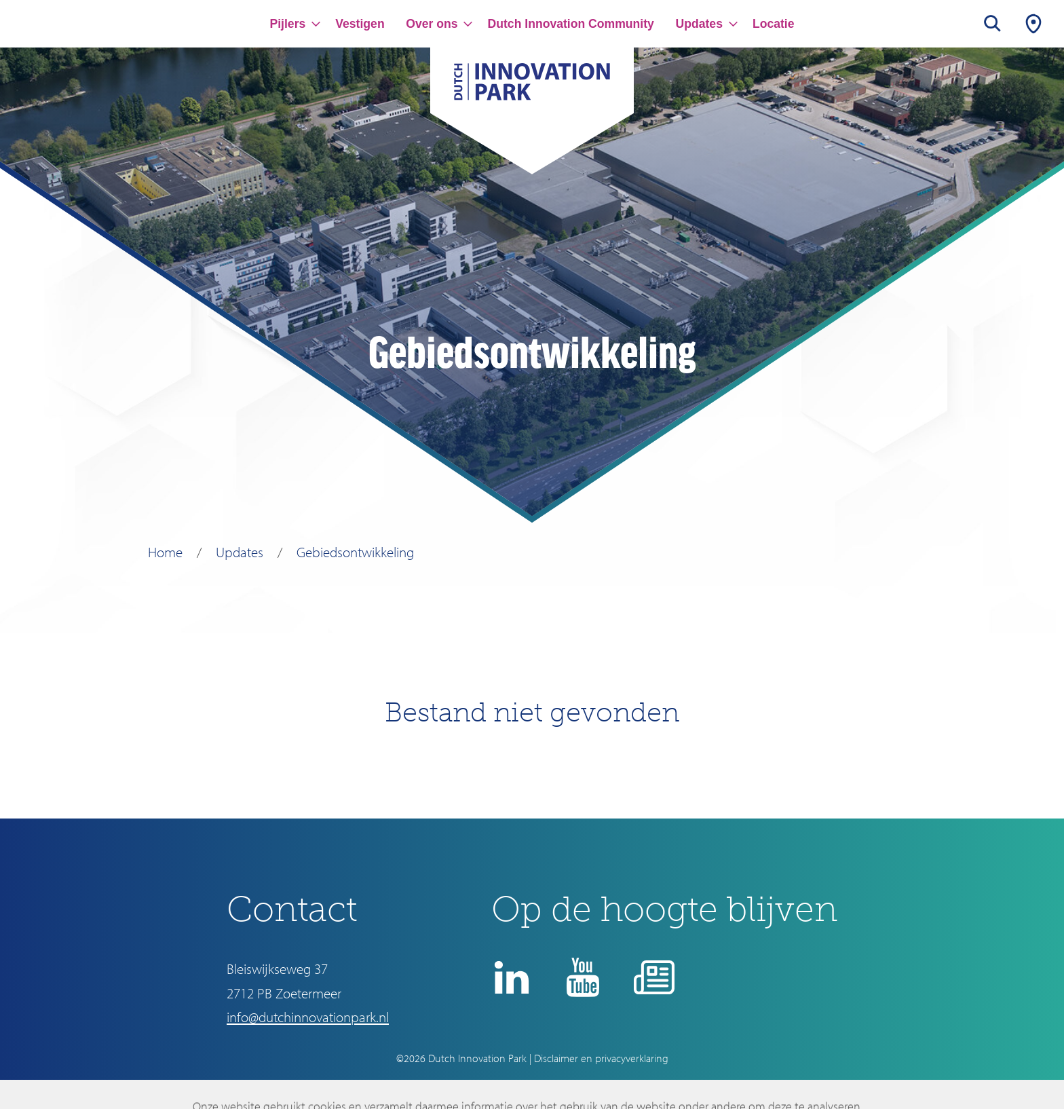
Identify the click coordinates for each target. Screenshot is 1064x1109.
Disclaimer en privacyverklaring (601, 1058)
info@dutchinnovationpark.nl (308, 1017)
